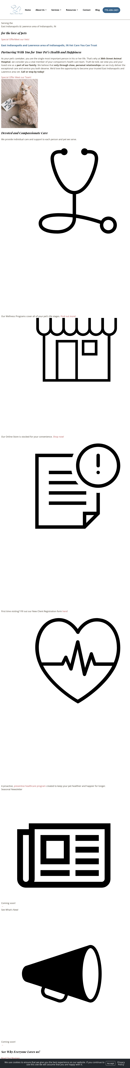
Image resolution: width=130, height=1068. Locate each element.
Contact (86, 10)
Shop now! (58, 436)
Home (28, 10)
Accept (110, 1063)
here (64, 611)
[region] (19, 103)
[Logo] (16, 9)
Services (55, 10)
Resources (71, 10)
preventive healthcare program (30, 786)
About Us (40, 10)
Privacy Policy (121, 1063)
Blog (97, 10)
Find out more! (68, 316)
